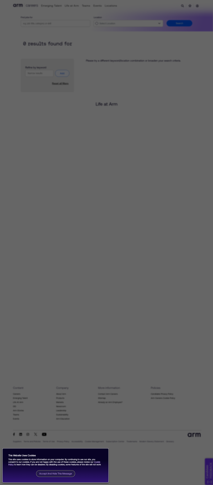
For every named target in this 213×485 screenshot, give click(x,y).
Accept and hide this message (55, 473)
